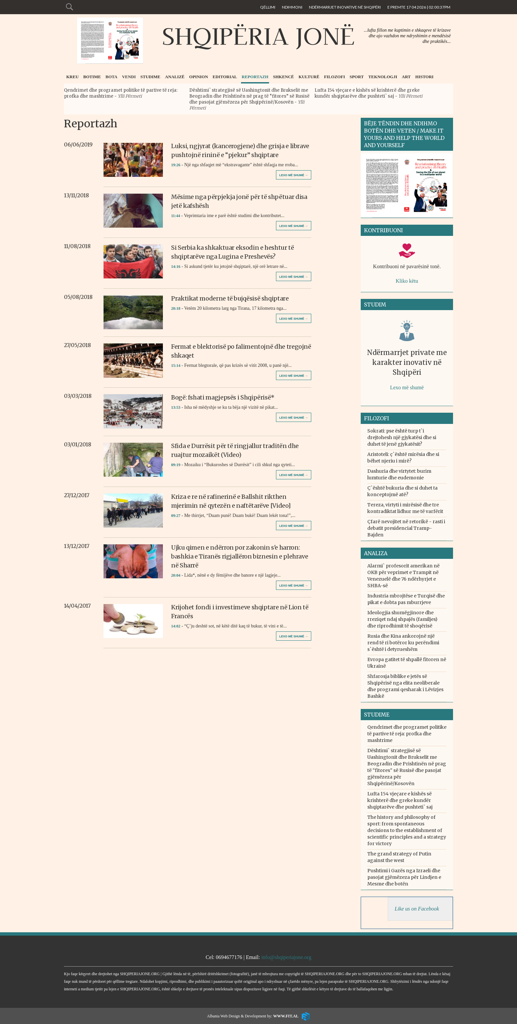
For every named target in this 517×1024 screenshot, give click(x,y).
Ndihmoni (292, 7)
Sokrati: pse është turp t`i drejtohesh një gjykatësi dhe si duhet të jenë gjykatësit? (401, 437)
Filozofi (334, 76)
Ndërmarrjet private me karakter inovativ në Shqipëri (407, 362)
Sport (357, 76)
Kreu (72, 76)
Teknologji (382, 76)
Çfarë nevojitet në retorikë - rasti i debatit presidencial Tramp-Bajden (406, 528)
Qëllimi (267, 7)
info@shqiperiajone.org (286, 957)
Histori (424, 76)
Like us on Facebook (417, 909)
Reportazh (255, 76)
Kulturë (309, 76)
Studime (150, 76)
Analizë (175, 76)
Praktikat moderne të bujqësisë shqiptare (230, 298)
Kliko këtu (407, 281)
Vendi (129, 76)
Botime (92, 76)
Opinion (198, 76)
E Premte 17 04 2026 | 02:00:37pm (418, 7)
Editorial (225, 76)
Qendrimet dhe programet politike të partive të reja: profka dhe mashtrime (406, 733)
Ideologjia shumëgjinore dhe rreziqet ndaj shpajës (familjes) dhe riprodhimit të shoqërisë (402, 619)
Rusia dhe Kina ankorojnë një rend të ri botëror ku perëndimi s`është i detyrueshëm (403, 642)
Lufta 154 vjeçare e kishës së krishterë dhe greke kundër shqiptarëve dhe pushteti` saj (367, 93)
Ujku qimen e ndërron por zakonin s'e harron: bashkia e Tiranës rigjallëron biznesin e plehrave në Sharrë (239, 556)
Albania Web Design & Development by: (252, 1016)
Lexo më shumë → (293, 175)
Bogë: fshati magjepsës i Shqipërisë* (223, 397)
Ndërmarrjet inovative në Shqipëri (345, 7)
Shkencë (283, 76)
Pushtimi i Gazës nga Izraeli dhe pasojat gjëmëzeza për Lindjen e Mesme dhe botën (404, 877)
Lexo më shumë (407, 387)
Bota (111, 76)
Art (406, 76)
